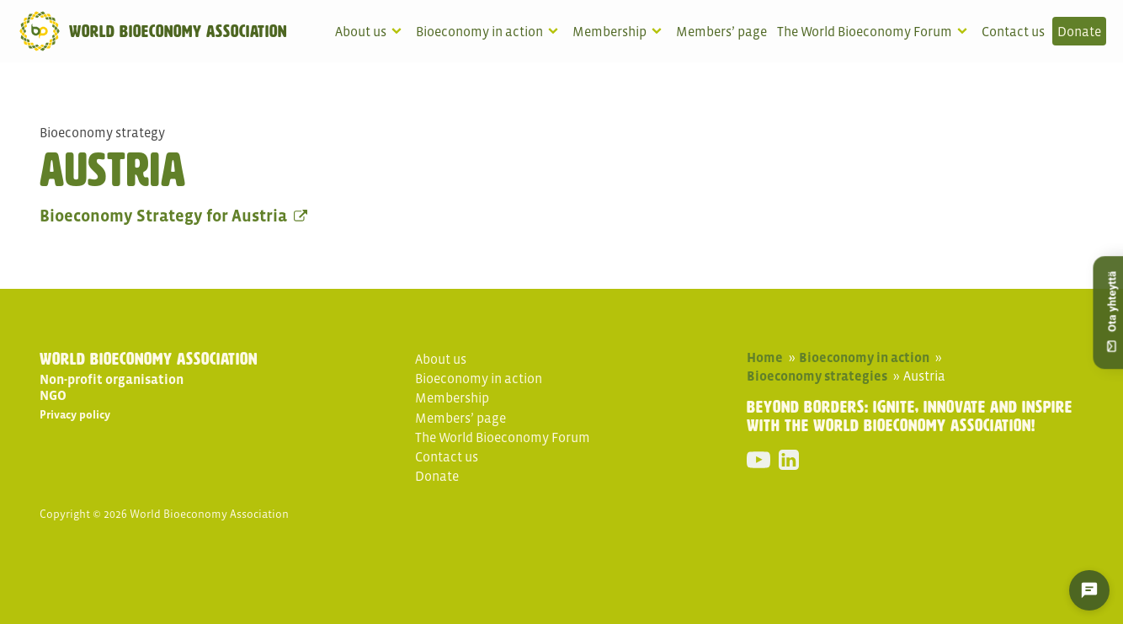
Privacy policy (75, 414)
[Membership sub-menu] (660, 31)
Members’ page (721, 31)
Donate (1079, 31)
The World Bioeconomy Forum (864, 31)
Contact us (1013, 31)
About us (360, 31)
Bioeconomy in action (479, 31)
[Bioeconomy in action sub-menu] (556, 31)
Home (765, 357)
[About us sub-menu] (399, 31)
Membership (609, 31)
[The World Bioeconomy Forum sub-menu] (965, 31)
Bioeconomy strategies (817, 375)
